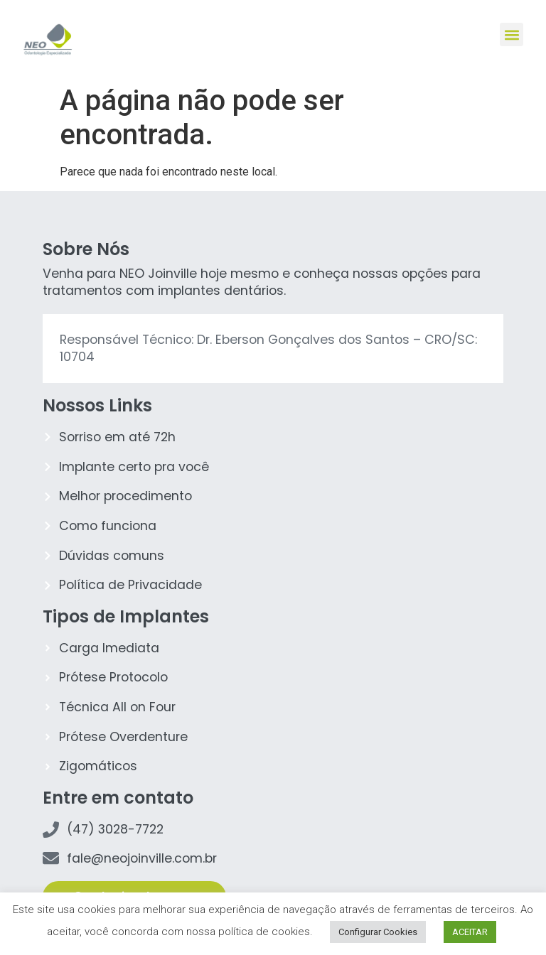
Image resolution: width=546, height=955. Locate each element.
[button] (511, 34)
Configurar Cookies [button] (377, 932)
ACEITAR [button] (470, 932)
